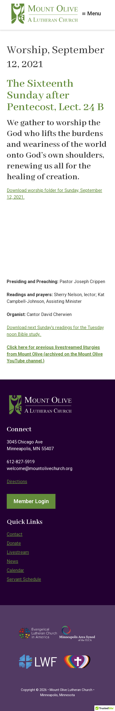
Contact (14, 534)
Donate (14, 543)
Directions (17, 481)
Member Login (31, 501)
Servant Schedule (24, 579)
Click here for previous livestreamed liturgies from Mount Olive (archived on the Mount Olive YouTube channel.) (55, 354)
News (12, 561)
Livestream (18, 552)
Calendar (15, 570)
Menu (94, 13)
